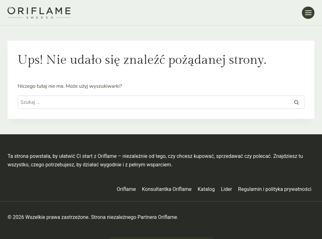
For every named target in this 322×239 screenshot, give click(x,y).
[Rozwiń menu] (308, 13)
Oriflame (126, 189)
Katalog (206, 189)
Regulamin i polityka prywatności (274, 189)
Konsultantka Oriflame (167, 189)
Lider (226, 189)
